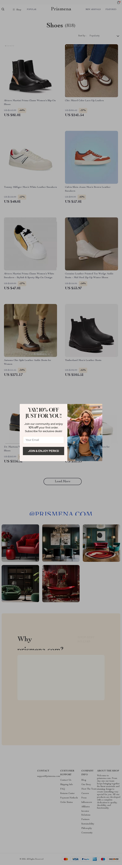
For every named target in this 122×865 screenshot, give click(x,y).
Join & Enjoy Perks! (43, 451)
